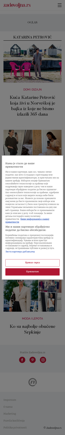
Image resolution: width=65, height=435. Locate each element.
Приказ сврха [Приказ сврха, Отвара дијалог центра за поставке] (32, 263)
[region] (32, 217)
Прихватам (32, 272)
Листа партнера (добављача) (20, 252)
